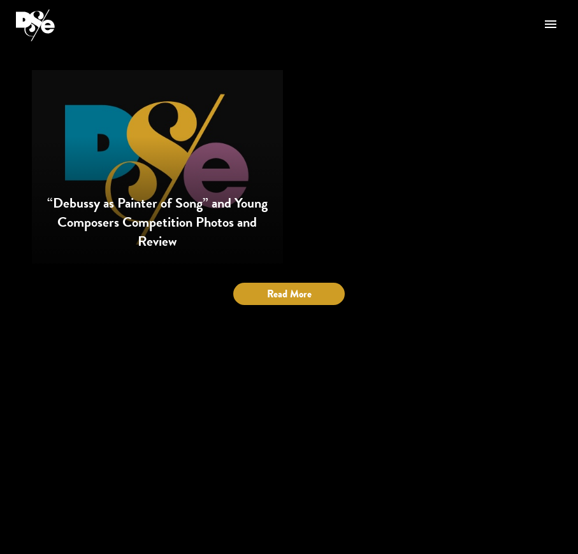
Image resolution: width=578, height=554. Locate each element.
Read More (289, 294)
